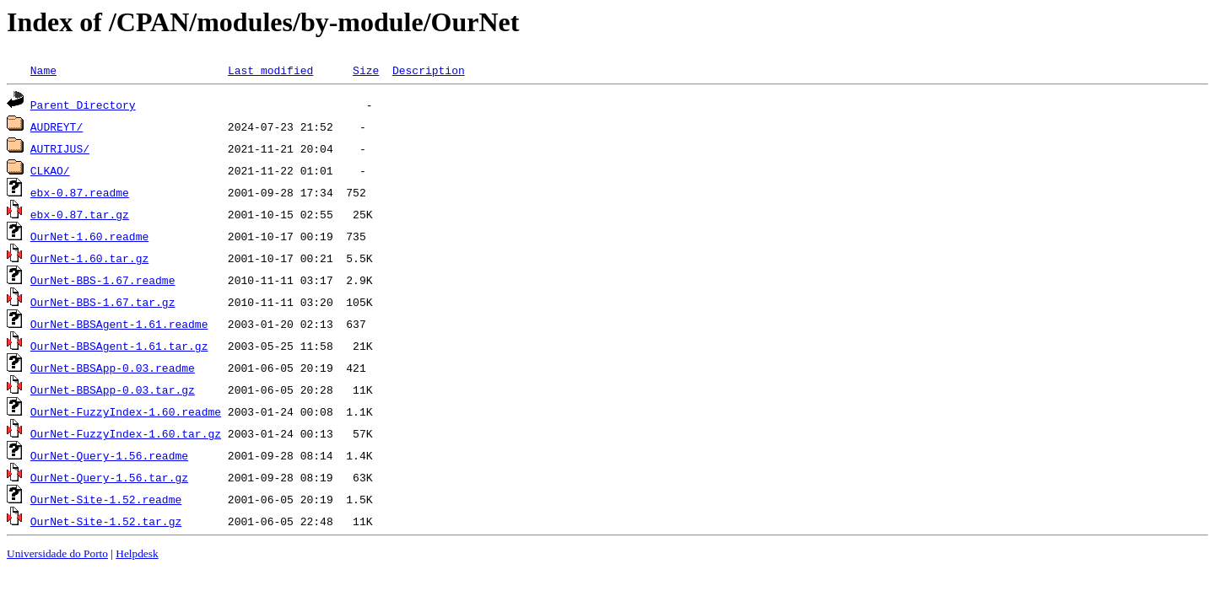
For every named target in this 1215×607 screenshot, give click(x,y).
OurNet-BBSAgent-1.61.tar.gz (119, 345)
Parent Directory (83, 104)
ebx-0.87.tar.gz (79, 214)
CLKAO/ (50, 170)
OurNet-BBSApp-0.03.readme (112, 367)
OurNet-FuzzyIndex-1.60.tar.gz (125, 433)
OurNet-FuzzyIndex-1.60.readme (125, 411)
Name (43, 70)
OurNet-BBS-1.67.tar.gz (103, 301)
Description (428, 70)
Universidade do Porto (57, 553)
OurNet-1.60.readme (89, 236)
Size (366, 70)
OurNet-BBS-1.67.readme (103, 279)
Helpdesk (137, 553)
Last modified (270, 70)
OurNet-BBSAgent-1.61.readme (119, 323)
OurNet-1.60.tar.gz (89, 258)
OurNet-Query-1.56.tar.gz (109, 477)
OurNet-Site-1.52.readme (105, 499)
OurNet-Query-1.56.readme (109, 455)
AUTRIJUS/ (59, 148)
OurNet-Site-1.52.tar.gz (105, 521)
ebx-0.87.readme (79, 192)
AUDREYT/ (56, 126)
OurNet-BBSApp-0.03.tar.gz (112, 389)
